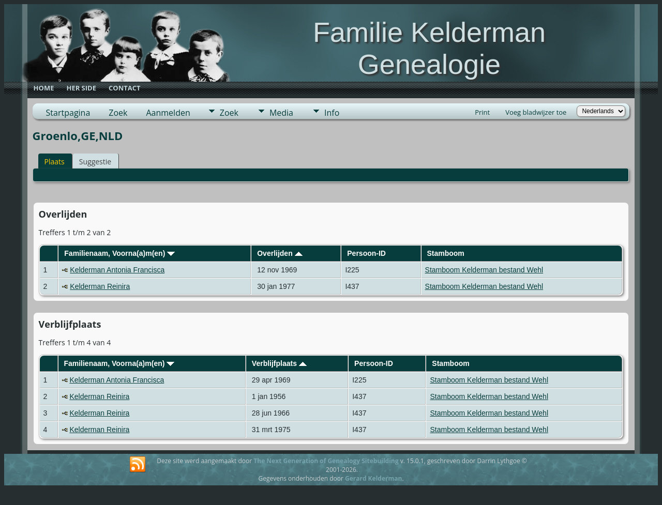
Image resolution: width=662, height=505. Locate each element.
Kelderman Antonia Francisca (117, 270)
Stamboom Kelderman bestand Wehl (484, 270)
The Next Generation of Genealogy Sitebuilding (325, 460)
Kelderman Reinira (100, 286)
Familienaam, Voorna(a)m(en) (119, 253)
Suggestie (95, 161)
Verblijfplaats (279, 363)
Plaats (54, 161)
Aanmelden (168, 112)
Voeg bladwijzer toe (535, 112)
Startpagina (68, 112)
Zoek (118, 112)
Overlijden (279, 253)
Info (331, 112)
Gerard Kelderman (373, 478)
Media (281, 112)
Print (482, 112)
